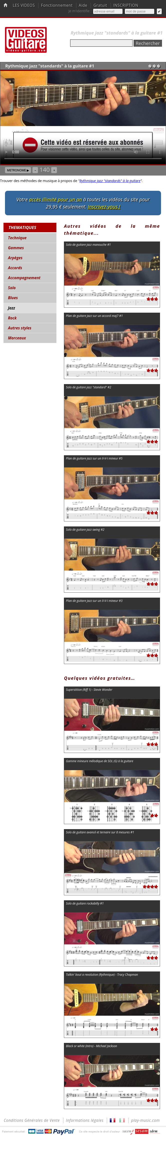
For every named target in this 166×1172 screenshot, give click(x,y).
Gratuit (100, 5)
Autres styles (19, 328)
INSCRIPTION (125, 5)
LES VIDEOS (24, 5)
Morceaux (17, 338)
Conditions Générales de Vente (32, 1120)
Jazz (11, 308)
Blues (13, 297)
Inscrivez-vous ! (104, 206)
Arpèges (15, 257)
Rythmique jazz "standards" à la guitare (109, 180)
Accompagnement (24, 277)
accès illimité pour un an (55, 199)
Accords (15, 267)
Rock (12, 318)
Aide (83, 5)
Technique (17, 237)
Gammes (16, 247)
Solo (12, 287)
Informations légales (85, 1120)
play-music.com (145, 1120)
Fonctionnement (57, 5)
